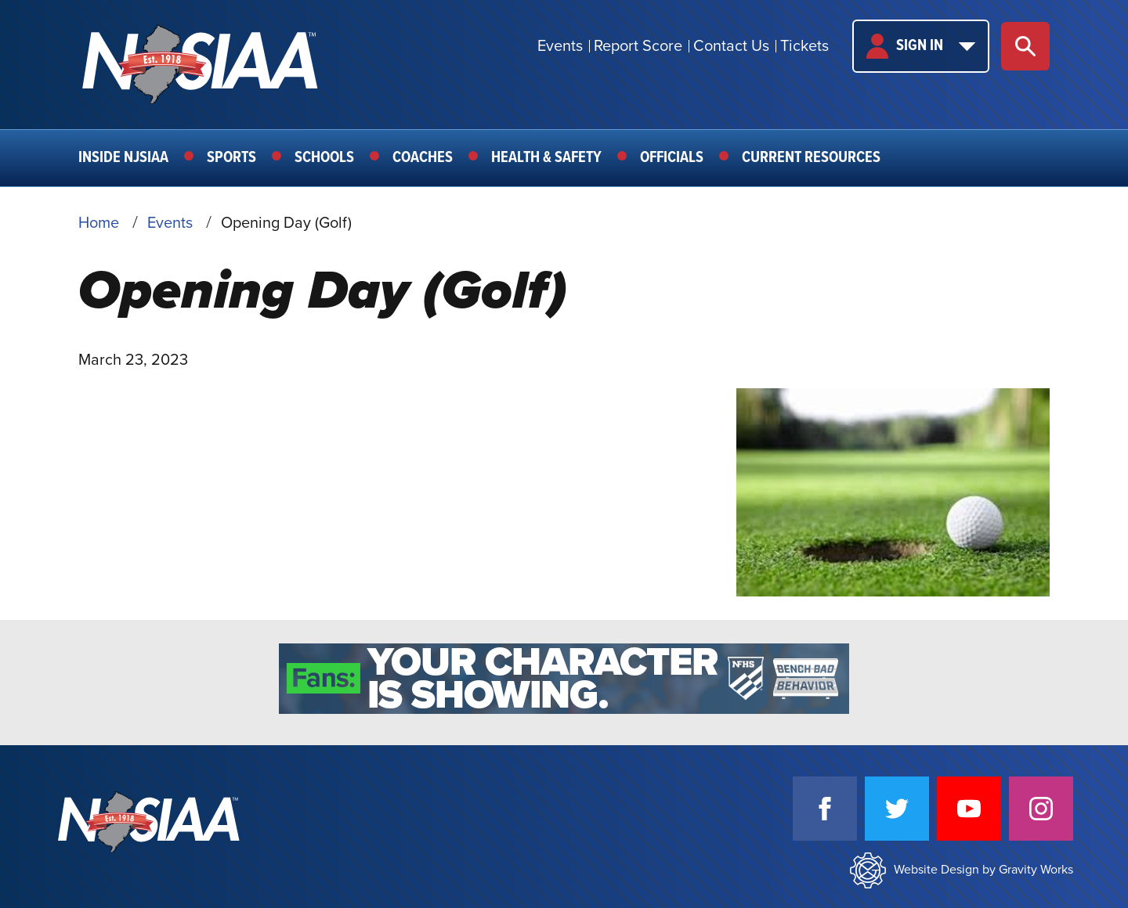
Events (560, 46)
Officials (671, 158)
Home (98, 223)
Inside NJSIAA (123, 158)
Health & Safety (546, 158)
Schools (324, 158)
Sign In (920, 46)
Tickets (804, 46)
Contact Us (731, 46)
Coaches (422, 158)
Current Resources (811, 158)
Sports (231, 158)
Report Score (638, 46)
